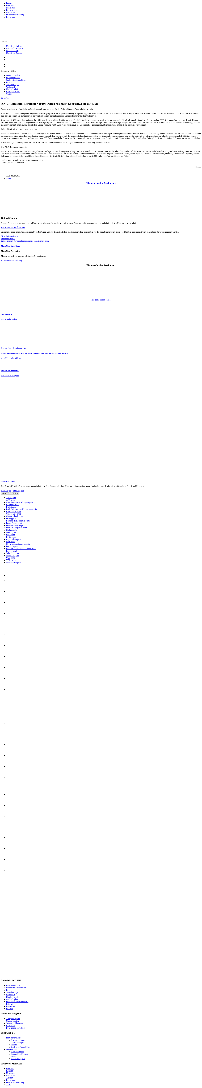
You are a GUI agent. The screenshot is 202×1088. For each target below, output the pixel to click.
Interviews (10, 1006)
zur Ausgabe (6, 490)
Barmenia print (12, 504)
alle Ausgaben (18, 490)
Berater (9, 82)
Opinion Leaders (13, 75)
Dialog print (11, 518)
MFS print (10, 542)
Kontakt (9, 1071)
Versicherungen (12, 84)
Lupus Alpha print (13, 539)
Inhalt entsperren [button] (8, 238)
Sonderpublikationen (14, 1023)
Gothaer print (11, 530)
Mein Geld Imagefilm (10, 246)
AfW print (10, 500)
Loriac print (11, 537)
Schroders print (12, 553)
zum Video (5, 358)
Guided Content (12, 1021)
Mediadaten (11, 12)
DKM (13, 1056)
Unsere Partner (10, 493)
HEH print (10, 535)
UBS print (10, 558)
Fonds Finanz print (14, 523)
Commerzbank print (14, 516)
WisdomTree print (13, 562)
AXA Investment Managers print (19, 502)
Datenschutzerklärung (15, 15)
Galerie (9, 94)
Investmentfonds (13, 78)
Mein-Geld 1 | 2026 (8, 481)
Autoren (9, 1078)
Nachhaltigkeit (12, 89)
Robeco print (11, 551)
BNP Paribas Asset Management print (21, 509)
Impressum (10, 17)
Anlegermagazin (13, 1019)
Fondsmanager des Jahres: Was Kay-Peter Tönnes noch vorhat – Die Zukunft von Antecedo (34, 353)
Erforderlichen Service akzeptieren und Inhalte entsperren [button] (25, 241)
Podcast (9, 3)
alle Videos (16, 358)
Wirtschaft (10, 87)
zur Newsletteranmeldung (11, 260)
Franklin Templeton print (16, 528)
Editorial (9, 1008)
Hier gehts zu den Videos (101, 300)
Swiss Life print (12, 555)
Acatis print (11, 498)
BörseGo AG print (13, 511)
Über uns (10, 5)
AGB (8, 1085)
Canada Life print (13, 514)
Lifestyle (10, 1004)
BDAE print (11, 507)
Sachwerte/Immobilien (20, 1047)
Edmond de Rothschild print (18, 521)
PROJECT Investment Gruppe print (21, 548)
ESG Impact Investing (15, 1028)
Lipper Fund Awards (19, 1054)
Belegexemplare (13, 10)
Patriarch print (12, 546)
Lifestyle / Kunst (13, 91)
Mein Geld (14, 48)
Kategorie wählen (8, 71)
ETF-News (10, 1025)
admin (8, 178)
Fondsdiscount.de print (15, 525)
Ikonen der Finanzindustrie (17, 1002)
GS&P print (11, 532)
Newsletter (10, 8)
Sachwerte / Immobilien (16, 80)
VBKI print (11, 560)
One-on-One (6, 348)
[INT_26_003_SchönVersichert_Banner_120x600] (11, 975)
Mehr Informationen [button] (9, 236)
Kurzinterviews (19, 348)
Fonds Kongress (18, 1059)
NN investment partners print (18, 544)
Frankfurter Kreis (13, 1038)
